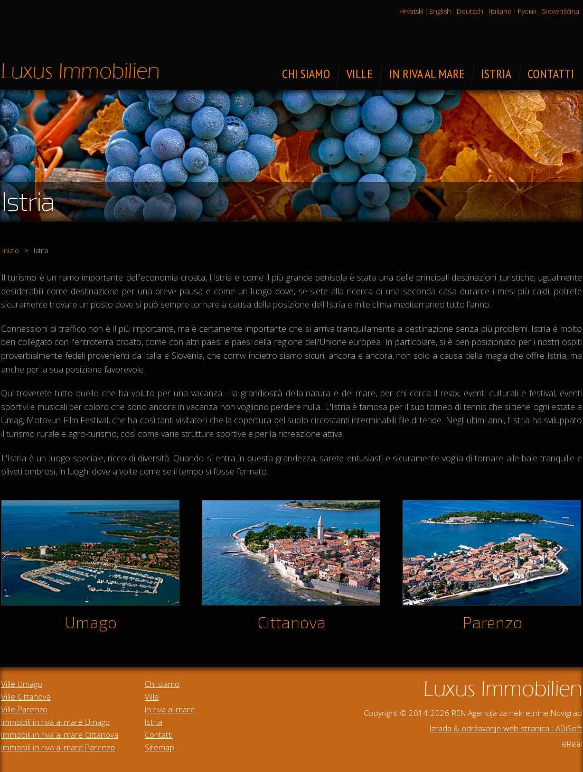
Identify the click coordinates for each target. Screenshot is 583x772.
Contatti (159, 734)
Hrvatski (411, 11)
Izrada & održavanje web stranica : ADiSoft (506, 728)
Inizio (10, 250)
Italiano (500, 11)
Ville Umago (21, 683)
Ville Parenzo (24, 709)
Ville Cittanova (26, 696)
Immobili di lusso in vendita (80, 70)
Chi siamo (162, 683)
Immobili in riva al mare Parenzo (58, 747)
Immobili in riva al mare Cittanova (59, 734)
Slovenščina (560, 11)
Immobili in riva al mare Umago (55, 722)
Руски (527, 11)
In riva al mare (170, 709)
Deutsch (470, 11)
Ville (152, 696)
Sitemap (159, 747)
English (440, 11)
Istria (153, 722)
